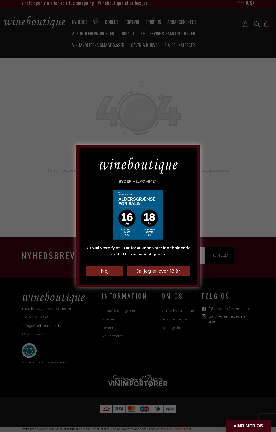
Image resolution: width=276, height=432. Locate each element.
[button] (248, 426)
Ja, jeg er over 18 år (158, 271)
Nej (105, 271)
